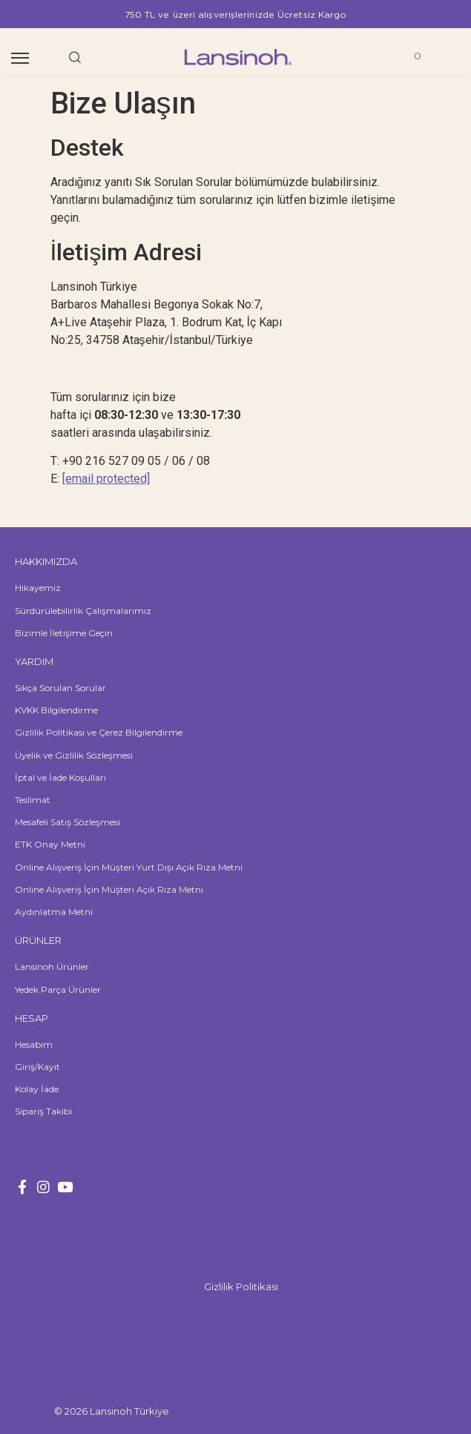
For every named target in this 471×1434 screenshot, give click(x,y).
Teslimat (32, 799)
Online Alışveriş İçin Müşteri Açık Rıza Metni (109, 889)
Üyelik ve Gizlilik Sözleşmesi (74, 755)
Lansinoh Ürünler (52, 966)
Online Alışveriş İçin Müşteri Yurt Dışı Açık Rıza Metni (129, 867)
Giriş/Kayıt (37, 1066)
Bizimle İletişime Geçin (64, 632)
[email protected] (106, 479)
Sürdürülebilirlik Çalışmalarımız (83, 610)
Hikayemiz (38, 587)
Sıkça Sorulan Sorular (60, 687)
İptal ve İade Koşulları (60, 777)
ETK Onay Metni (50, 844)
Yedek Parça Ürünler (58, 989)
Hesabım (34, 1044)
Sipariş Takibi (43, 1111)
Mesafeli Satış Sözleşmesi (67, 821)
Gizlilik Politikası (241, 1286)
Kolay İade (37, 1088)
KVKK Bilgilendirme (56, 710)
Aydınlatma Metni (54, 911)
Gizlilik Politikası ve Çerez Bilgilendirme (98, 732)
